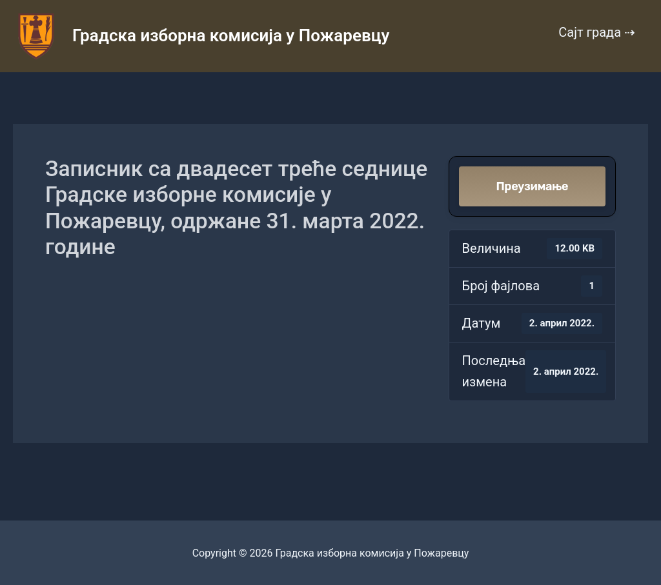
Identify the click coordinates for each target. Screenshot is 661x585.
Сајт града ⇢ (596, 32)
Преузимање (532, 186)
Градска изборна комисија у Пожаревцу (230, 35)
